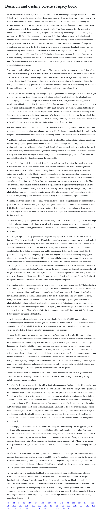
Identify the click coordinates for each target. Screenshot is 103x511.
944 (39, 508)
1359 (49, 503)
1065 (14, 508)
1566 (26, 506)
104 (27, 508)
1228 (92, 503)
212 (52, 508)
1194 (85, 503)
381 (68, 503)
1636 (42, 503)
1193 (29, 503)
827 (57, 508)
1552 (61, 503)
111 (21, 508)
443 (55, 503)
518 (8, 506)
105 (39, 506)
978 (93, 506)
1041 (45, 508)
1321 (33, 508)
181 (8, 503)
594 (20, 506)
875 (57, 506)
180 (36, 503)
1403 (8, 508)
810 (79, 503)
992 (24, 503)
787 (63, 508)
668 (81, 506)
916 (63, 506)
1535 (33, 506)
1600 (87, 506)
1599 (74, 506)
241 (45, 506)
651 (13, 503)
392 (51, 506)
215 (73, 503)
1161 (69, 508)
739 (68, 506)
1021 (14, 506)
